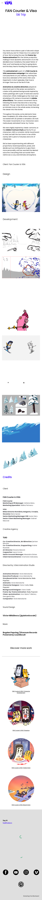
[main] (21, 12)
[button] (2, 2)
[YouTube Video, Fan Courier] (21, 33)
